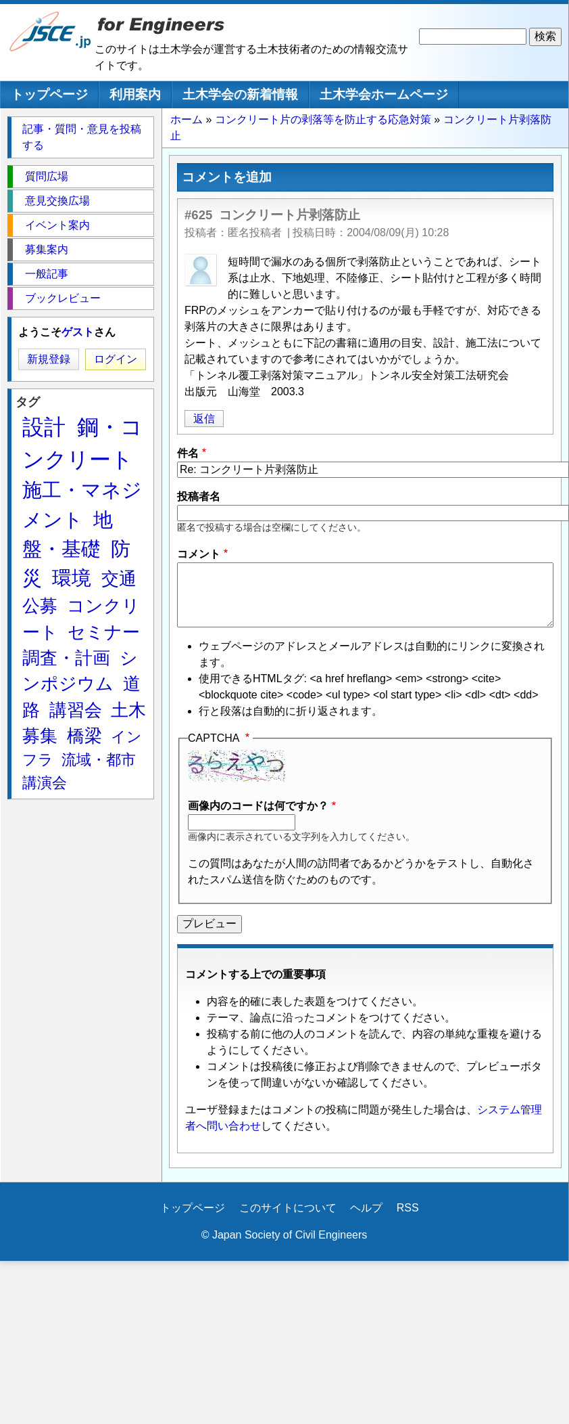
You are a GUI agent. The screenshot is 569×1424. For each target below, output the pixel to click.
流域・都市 (98, 759)
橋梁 (84, 735)
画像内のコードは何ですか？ (258, 805)
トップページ (49, 94)
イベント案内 (57, 225)
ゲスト (77, 332)
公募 (39, 605)
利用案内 (135, 94)
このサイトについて (288, 1208)
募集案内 (46, 249)
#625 (198, 215)
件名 (188, 453)
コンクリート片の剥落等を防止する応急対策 (323, 119)
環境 (71, 578)
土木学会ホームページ (384, 94)
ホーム (186, 119)
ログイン (115, 359)
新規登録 (48, 359)
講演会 (44, 782)
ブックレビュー (63, 298)
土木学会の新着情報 (240, 94)
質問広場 (46, 176)
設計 (44, 427)
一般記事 (46, 274)
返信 (204, 418)
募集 (39, 735)
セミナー (104, 632)
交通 (119, 578)
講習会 (75, 709)
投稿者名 (198, 496)
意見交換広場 (57, 200)
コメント (198, 554)
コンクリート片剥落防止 (289, 215)
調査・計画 (66, 657)
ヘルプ (366, 1208)
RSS (408, 1208)
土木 (128, 709)
